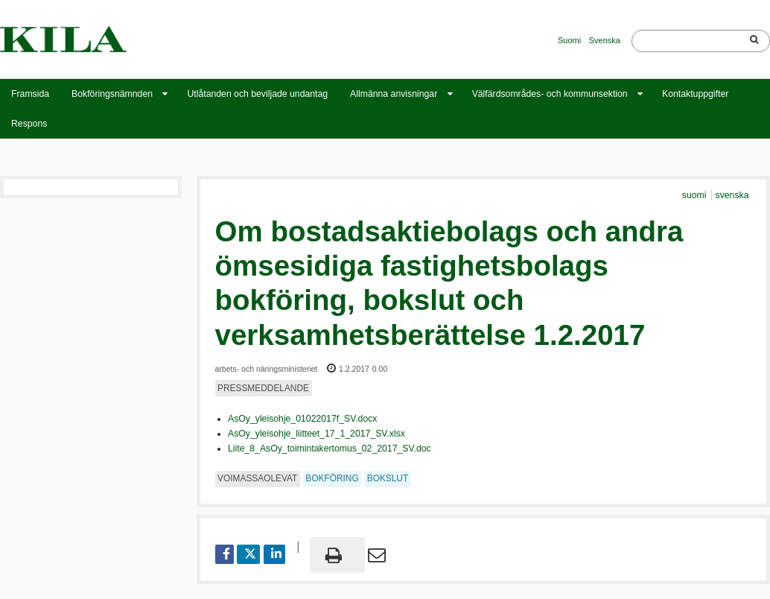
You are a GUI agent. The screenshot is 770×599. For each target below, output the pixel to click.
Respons (29, 123)
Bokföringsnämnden (112, 94)
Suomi (569, 40)
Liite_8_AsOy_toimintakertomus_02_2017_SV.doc (329, 448)
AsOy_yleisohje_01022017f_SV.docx (302, 418)
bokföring (331, 478)
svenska (732, 195)
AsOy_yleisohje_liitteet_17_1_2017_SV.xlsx (316, 433)
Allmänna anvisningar (393, 94)
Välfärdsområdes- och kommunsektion (550, 94)
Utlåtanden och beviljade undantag (257, 94)
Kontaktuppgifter (695, 94)
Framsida (30, 94)
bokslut (388, 478)
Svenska (604, 40)
